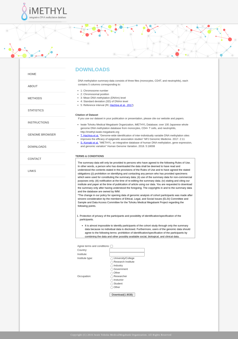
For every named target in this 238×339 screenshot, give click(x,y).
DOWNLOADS (37, 146)
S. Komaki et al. (90, 142)
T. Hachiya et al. (90, 135)
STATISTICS (36, 110)
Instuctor (116, 283)
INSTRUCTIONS (38, 122)
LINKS (32, 170)
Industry (118, 269)
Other (117, 272)
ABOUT (32, 86)
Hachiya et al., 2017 (121, 105)
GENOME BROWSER (42, 134)
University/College (121, 265)
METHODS (35, 98)
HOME (32, 74)
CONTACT (34, 158)
